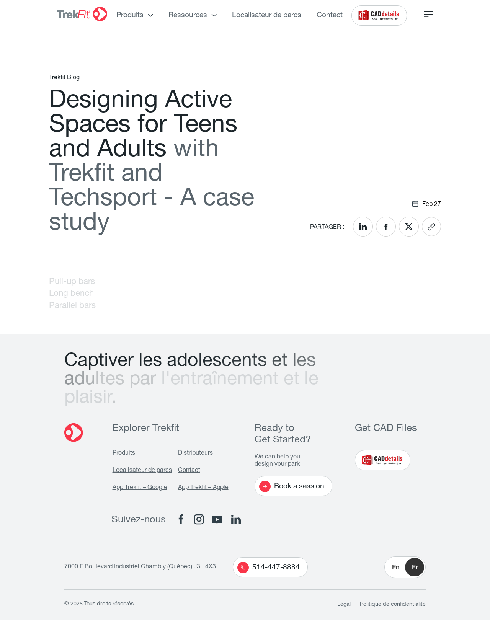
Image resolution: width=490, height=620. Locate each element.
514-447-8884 (268, 567)
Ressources (187, 15)
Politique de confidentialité (393, 604)
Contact (330, 15)
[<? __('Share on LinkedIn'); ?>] (363, 227)
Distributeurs (195, 453)
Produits (130, 15)
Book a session (291, 486)
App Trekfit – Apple (203, 488)
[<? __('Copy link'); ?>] (431, 226)
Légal (344, 604)
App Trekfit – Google (140, 488)
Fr (414, 568)
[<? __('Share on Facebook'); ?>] (386, 227)
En (395, 568)
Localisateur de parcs (266, 15)
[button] (405, 567)
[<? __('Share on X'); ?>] (409, 227)
